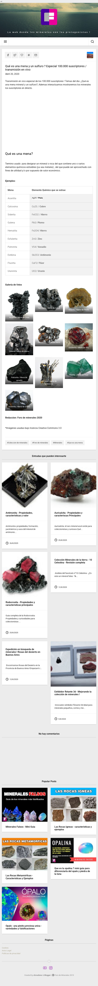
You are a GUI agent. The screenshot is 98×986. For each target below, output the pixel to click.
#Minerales (57, 443)
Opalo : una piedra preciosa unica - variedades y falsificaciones (24, 927)
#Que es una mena (75, 443)
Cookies (5, 948)
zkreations (37, 975)
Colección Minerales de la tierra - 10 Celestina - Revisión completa (73, 561)
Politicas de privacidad (11, 953)
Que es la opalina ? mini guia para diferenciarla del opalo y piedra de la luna (72, 871)
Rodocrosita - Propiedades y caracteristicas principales (20, 603)
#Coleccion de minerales (17, 443)
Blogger (47, 975)
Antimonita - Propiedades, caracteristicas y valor (19, 514)
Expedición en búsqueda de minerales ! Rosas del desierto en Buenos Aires (23, 652)
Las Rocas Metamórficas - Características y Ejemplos (19, 877)
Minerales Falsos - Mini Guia (20, 826)
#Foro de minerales (40, 443)
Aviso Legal (6, 950)
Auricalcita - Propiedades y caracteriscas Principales (68, 514)
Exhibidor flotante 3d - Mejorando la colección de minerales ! (72, 693)
